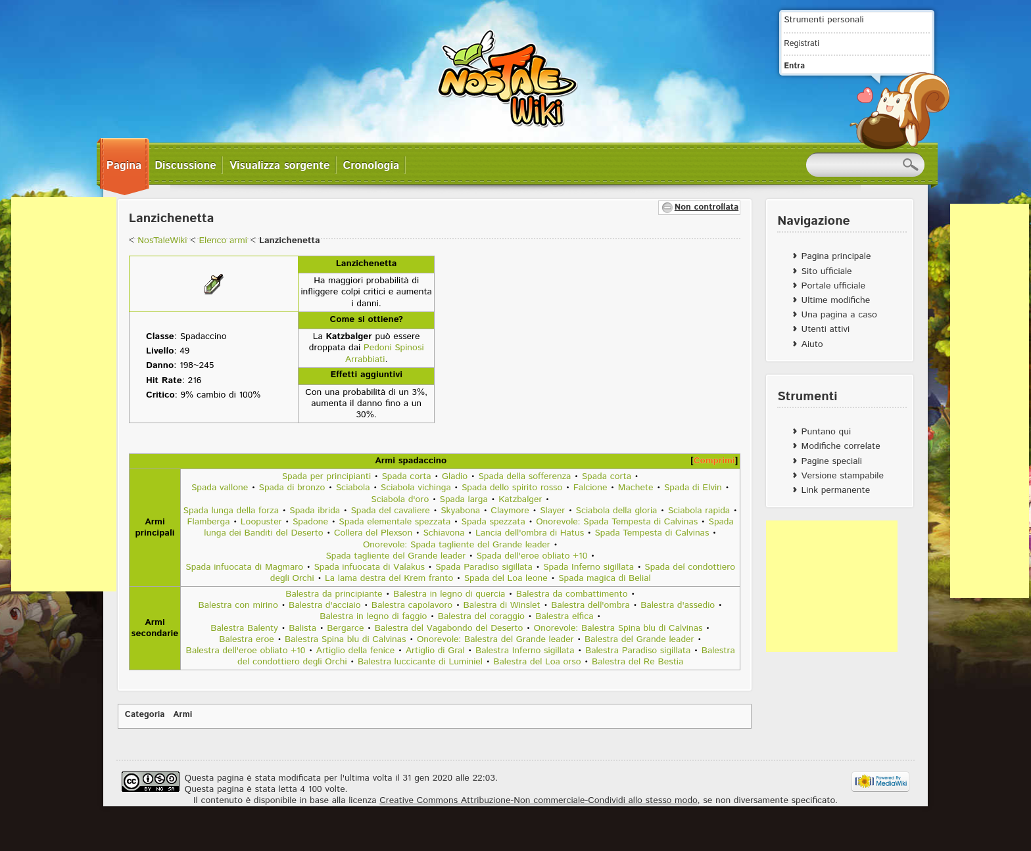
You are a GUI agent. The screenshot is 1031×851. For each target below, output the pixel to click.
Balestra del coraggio (481, 616)
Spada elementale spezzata (394, 521)
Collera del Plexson (373, 533)
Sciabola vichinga (416, 487)
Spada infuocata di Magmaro (244, 567)
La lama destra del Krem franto (389, 578)
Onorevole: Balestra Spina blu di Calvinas (618, 628)
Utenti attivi (826, 329)
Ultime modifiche (836, 300)
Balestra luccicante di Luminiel (420, 661)
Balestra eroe (246, 639)
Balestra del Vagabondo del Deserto (449, 628)
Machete (636, 487)
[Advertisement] (63, 394)
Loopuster (261, 521)
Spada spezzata (493, 521)
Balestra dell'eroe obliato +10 (246, 650)
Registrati (801, 43)
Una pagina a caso (839, 314)
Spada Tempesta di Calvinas (651, 533)
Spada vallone (219, 487)
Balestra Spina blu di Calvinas (345, 639)
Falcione (590, 487)
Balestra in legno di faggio (373, 616)
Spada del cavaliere (389, 510)
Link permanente (836, 490)
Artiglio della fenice (355, 650)
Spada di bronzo (292, 487)
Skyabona (460, 510)
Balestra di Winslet (502, 605)
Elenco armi (223, 240)
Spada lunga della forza (231, 510)
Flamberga (208, 521)
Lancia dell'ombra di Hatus (529, 533)
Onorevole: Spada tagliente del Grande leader (456, 544)
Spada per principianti (326, 476)
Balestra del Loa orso (537, 661)
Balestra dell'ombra (592, 605)
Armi (182, 714)
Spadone (310, 521)
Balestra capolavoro (412, 605)
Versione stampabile (843, 475)
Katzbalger (520, 499)
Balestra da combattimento (572, 594)
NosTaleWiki (162, 240)
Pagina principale (836, 256)
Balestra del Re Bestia (637, 661)
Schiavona (443, 533)
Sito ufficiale (827, 271)
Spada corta (406, 476)
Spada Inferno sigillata (588, 567)
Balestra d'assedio (677, 605)
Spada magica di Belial (604, 578)
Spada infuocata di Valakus (369, 567)
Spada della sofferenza (524, 476)
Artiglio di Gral (435, 650)
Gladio (455, 476)
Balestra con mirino (238, 605)
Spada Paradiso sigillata (484, 567)
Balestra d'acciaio (324, 605)
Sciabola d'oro (400, 499)
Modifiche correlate (841, 446)
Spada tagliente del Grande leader (395, 556)
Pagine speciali (832, 461)
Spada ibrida (314, 510)
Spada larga (464, 499)
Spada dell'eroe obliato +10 (531, 556)
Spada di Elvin (693, 487)
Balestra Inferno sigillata (525, 650)
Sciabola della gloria (617, 510)
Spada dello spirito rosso (512, 487)
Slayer (552, 510)
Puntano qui (826, 431)
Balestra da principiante (333, 594)
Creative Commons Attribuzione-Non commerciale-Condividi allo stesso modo (538, 800)
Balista (302, 628)
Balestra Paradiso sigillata (637, 650)
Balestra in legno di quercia (449, 594)
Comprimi (714, 460)
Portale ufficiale (833, 285)
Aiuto (812, 344)
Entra (794, 66)
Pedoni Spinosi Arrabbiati (384, 353)
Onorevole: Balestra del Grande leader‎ (495, 639)
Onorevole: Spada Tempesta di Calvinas (617, 521)
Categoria (145, 714)
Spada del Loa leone (506, 578)
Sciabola (353, 487)
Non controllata (706, 207)
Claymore (510, 510)
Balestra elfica (564, 616)
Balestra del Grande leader (639, 639)
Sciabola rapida (699, 510)
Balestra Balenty (244, 628)
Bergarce (345, 628)
